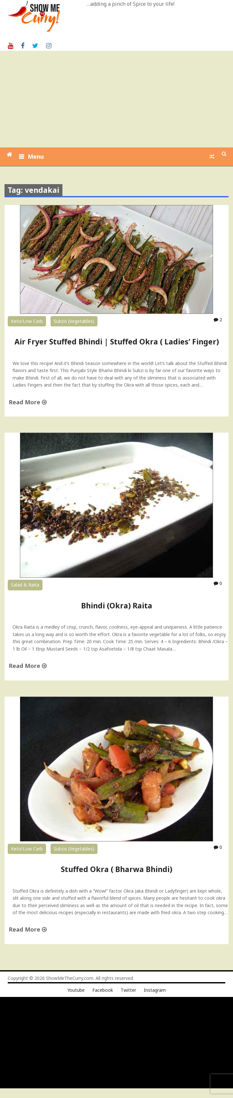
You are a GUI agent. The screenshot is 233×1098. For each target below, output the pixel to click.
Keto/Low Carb (27, 321)
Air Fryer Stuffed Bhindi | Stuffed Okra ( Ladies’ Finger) (116, 341)
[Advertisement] (117, 99)
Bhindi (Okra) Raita (116, 605)
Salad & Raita (25, 585)
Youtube (76, 990)
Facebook (102, 990)
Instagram (155, 990)
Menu (36, 156)
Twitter (128, 990)
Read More (28, 402)
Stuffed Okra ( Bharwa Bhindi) (116, 869)
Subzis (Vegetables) (74, 321)
